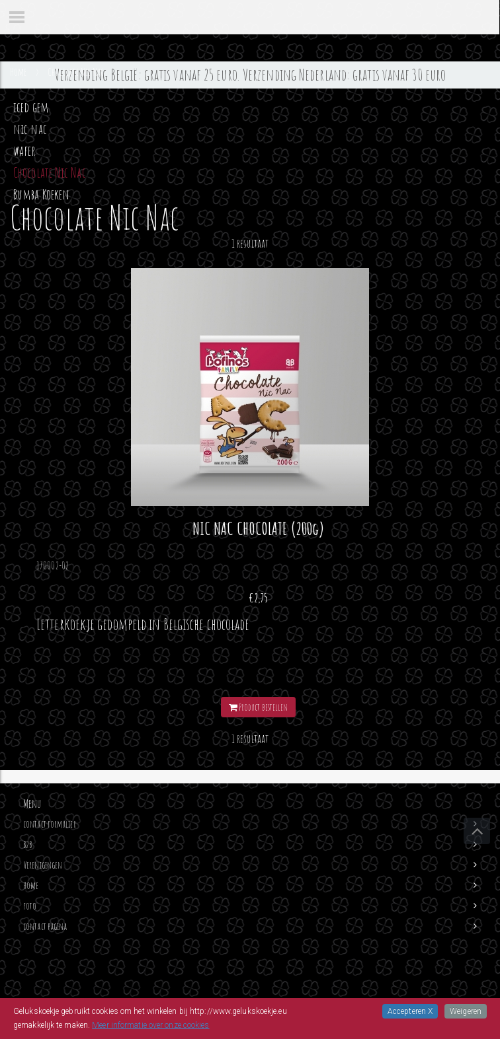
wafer (24, 150)
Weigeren (465, 1011)
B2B (27, 844)
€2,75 (259, 598)
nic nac (30, 128)
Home (30, 885)
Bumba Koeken (41, 194)
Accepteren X (410, 1011)
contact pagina (45, 926)
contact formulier (49, 824)
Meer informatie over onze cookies (150, 1025)
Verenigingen (42, 865)
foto (29, 906)
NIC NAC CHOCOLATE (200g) (258, 528)
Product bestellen (258, 707)
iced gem (31, 107)
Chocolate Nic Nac (49, 172)
